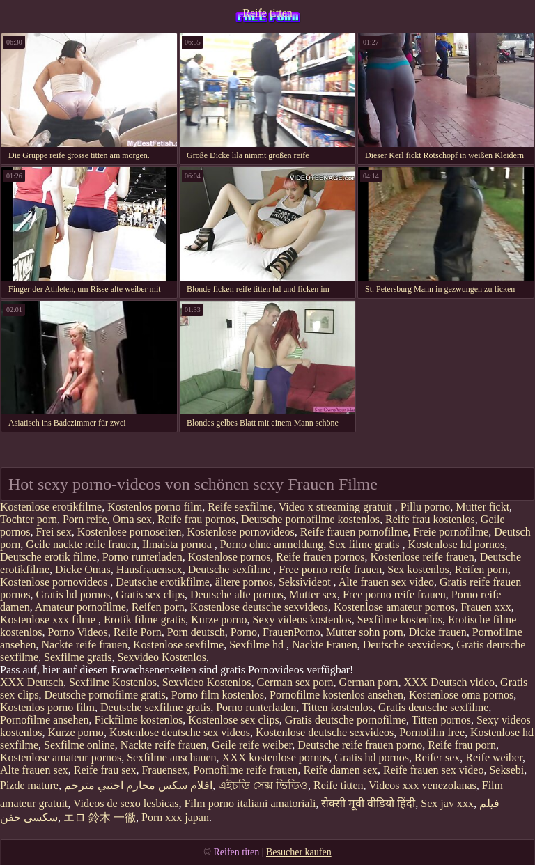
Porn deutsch (196, 632)
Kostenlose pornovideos (240, 532)
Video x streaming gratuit (337, 507)
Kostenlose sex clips (233, 720)
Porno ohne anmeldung (271, 544)
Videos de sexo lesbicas (125, 803)
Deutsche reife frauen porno (359, 745)
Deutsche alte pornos (237, 594)
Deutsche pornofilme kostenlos (310, 519)
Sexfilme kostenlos (399, 619)
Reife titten (267, 13)
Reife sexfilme (240, 507)
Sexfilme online (79, 745)
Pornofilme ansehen (44, 720)
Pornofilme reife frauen (245, 770)
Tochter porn (28, 519)
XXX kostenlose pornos (275, 757)
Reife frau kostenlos (430, 519)
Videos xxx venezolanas (422, 785)
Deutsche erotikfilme (163, 582)
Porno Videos (77, 632)
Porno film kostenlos (217, 695)
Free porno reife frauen (330, 569)
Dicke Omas (83, 569)
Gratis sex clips (150, 594)
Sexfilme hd (257, 644)
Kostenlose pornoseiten (129, 532)
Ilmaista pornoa (178, 544)
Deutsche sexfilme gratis (155, 707)
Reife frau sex (105, 770)
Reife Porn (138, 632)
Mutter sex (313, 594)
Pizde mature (29, 785)
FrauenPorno (291, 632)
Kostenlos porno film (154, 507)
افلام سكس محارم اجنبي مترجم (138, 785)
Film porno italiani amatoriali (250, 803)
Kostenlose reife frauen (422, 557)
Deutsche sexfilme (231, 569)
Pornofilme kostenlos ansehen (336, 695)
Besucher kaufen (299, 852)
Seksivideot (306, 582)
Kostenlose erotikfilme (51, 507)
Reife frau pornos (196, 519)
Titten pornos (441, 720)
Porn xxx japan (175, 817)
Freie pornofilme (450, 532)
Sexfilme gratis (77, 657)
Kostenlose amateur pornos (394, 607)
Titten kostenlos (337, 707)
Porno (244, 632)
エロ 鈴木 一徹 (99, 817)
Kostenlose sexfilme (178, 644)
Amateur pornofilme (80, 607)
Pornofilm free (432, 732)
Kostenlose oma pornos (461, 695)
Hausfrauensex (149, 569)
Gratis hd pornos (73, 594)
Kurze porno (219, 619)
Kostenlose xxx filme (49, 619)
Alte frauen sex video (386, 582)
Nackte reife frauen (84, 644)
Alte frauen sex (34, 770)
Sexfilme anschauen (171, 757)
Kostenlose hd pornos (456, 544)
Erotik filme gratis (144, 619)
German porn (368, 682)
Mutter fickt (482, 507)
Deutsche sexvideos (407, 644)
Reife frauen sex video (433, 770)
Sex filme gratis (365, 544)
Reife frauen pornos (320, 557)
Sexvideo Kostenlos (161, 657)
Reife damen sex (340, 770)
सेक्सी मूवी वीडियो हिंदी (368, 803)
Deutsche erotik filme (48, 557)
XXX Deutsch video (449, 682)
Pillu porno (426, 507)
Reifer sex (437, 757)
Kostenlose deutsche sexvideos (259, 607)
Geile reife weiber (252, 745)
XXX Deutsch (31, 682)
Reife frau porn (462, 745)
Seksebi (506, 770)
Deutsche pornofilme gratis (105, 695)
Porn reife (85, 519)
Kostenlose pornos (229, 557)
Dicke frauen (438, 632)
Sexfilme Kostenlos (113, 682)
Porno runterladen (142, 557)
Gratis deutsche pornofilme (345, 720)
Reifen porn (481, 569)
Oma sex (132, 519)
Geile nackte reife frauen (81, 544)
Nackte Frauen (324, 644)
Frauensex (164, 770)
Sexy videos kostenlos (302, 619)
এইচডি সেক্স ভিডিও (263, 785)
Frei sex (54, 532)
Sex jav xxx (447, 803)
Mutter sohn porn (364, 632)
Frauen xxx (485, 607)
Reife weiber (493, 757)
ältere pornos (244, 582)
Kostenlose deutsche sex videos (179, 732)
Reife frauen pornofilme (354, 532)
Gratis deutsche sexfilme (433, 707)
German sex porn (294, 682)
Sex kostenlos (418, 569)
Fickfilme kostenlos (139, 720)
